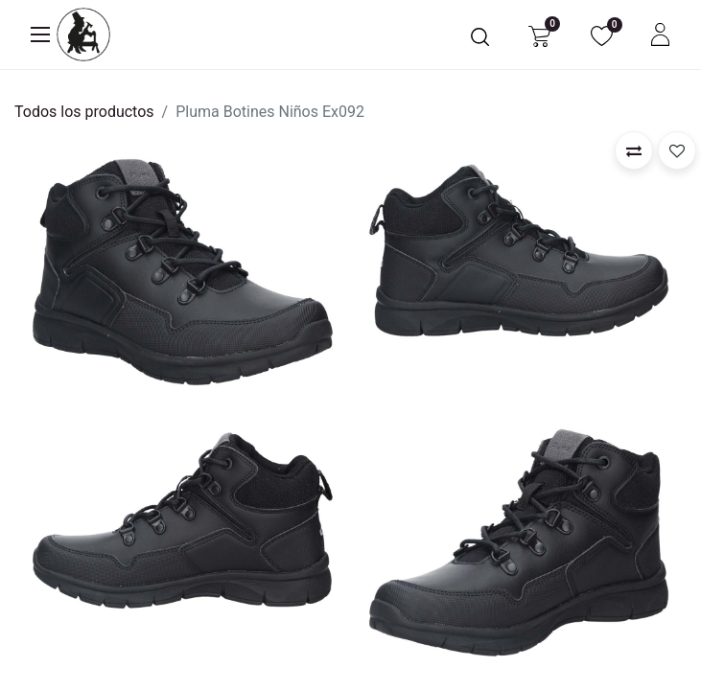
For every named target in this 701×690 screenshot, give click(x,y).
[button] (634, 150)
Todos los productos (84, 112)
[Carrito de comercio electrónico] (539, 35)
